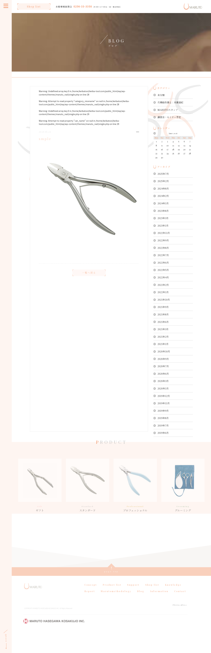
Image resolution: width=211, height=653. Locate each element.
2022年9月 (163, 240)
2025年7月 (163, 173)
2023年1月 (163, 225)
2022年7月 (163, 255)
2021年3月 (163, 329)
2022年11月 (164, 233)
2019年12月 (164, 396)
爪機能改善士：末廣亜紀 (170, 102)
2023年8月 (163, 210)
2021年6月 (163, 322)
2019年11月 (164, 403)
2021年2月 (163, 336)
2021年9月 (163, 307)
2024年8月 (163, 188)
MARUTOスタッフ (168, 110)
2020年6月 (163, 373)
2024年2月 (163, 196)
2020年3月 (163, 381)
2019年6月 (163, 433)
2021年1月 (163, 344)
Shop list (34, 6)
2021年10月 (164, 299)
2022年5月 (163, 270)
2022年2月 (163, 285)
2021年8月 (163, 314)
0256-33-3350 (83, 6)
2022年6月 (163, 262)
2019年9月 (163, 410)
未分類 (161, 95)
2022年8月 (163, 248)
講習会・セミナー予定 (169, 117)
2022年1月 (163, 292)
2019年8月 (163, 418)
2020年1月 (163, 388)
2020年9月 (163, 359)
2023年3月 (163, 218)
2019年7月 (163, 425)
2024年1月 (163, 203)
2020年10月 (164, 351)
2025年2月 (163, 181)
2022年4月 (163, 277)
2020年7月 (163, 366)
